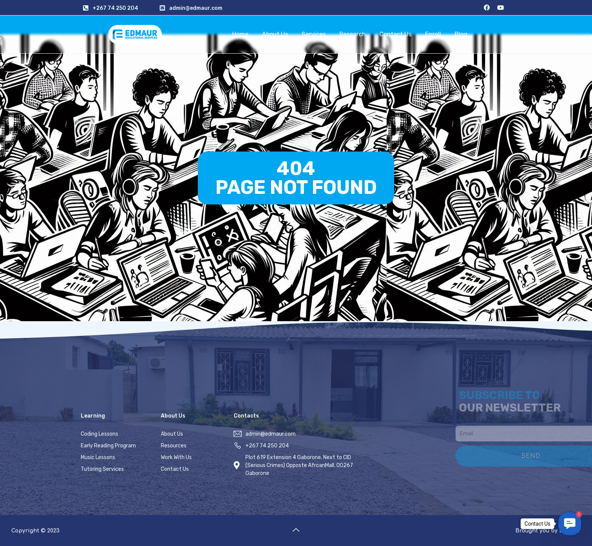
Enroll (433, 34)
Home (240, 34)
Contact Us (395, 34)
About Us (275, 34)
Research (352, 34)
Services (314, 34)
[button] (570, 524)
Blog (461, 34)
